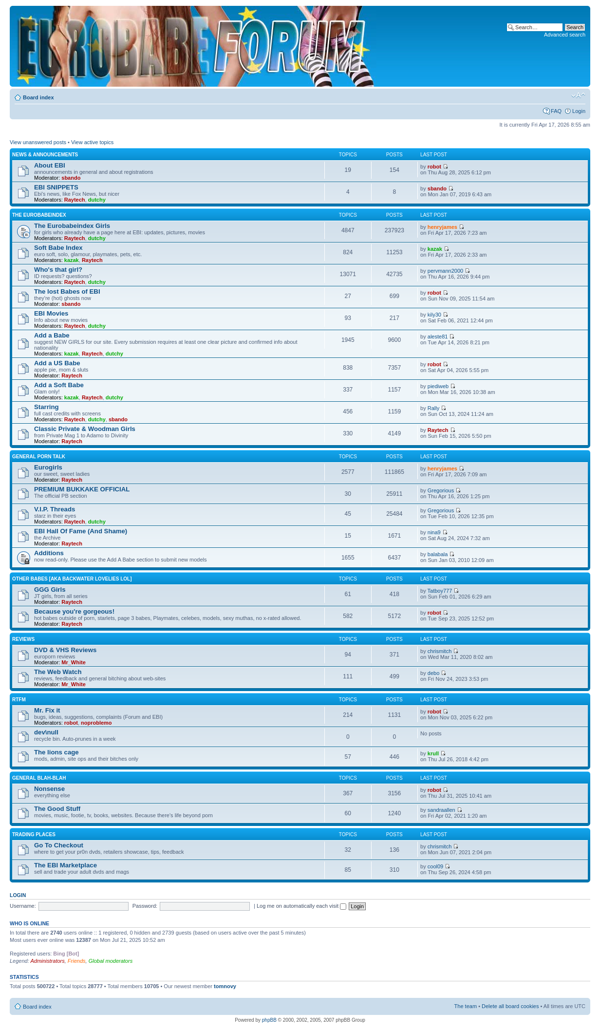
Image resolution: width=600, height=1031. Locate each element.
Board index (38, 97)
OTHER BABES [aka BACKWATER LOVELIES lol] (72, 578)
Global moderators (111, 961)
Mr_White (73, 662)
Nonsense (49, 788)
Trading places (34, 834)
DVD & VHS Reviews (65, 650)
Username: (23, 906)
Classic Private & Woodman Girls (84, 428)
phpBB (269, 1020)
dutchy (97, 200)
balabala (438, 554)
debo (433, 673)
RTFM (19, 699)
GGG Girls (50, 589)
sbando (70, 178)
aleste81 (438, 336)
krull (433, 753)
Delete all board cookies (510, 1006)
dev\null (46, 732)
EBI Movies (51, 313)
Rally (433, 408)
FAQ (556, 111)
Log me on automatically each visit (301, 906)
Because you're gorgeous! (74, 611)
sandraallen (441, 810)
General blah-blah (39, 778)
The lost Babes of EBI (67, 291)
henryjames (442, 227)
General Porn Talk (38, 456)
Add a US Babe (57, 363)
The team (465, 1006)
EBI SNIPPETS (56, 187)
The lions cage (56, 752)
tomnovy (225, 986)
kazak (71, 260)
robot (434, 166)
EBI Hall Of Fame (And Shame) (80, 531)
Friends (77, 961)
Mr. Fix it (47, 710)
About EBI (49, 165)
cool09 (435, 866)
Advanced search (564, 34)
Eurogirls (48, 467)
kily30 (434, 315)
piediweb (438, 386)
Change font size (578, 95)
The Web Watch (57, 671)
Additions (49, 553)
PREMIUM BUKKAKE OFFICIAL (82, 489)
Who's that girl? (58, 269)
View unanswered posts (38, 142)
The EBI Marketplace (65, 865)
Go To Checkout (58, 845)
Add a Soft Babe (59, 385)
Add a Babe (52, 335)
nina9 (434, 532)
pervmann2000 (445, 271)
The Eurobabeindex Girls (72, 225)
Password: (144, 906)
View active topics (92, 142)
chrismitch (440, 651)
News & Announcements (45, 154)
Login (578, 111)
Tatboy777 (440, 591)
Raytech (74, 200)
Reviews (23, 639)
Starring (46, 407)
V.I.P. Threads (54, 509)
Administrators (47, 961)
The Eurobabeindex (39, 215)
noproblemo (96, 723)
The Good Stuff (57, 808)
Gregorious (441, 490)
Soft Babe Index (58, 247)
